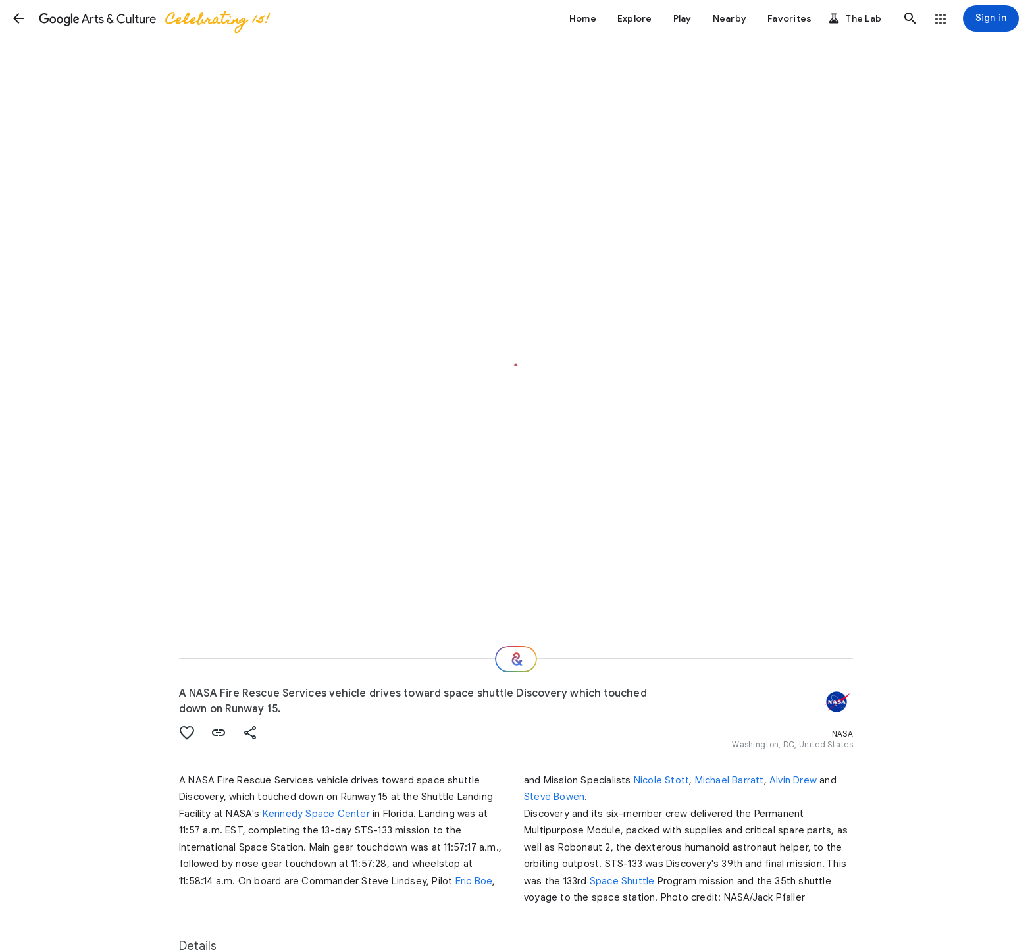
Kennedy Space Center (316, 814)
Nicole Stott (661, 780)
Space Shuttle (622, 881)
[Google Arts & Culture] (153, 18)
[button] (18, 18)
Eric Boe (474, 881)
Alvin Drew (793, 780)
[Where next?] (516, 659)
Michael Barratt (729, 780)
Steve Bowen (554, 797)
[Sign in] (991, 18)
